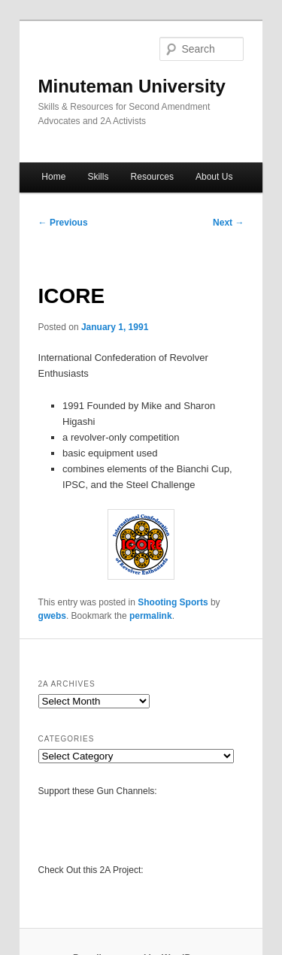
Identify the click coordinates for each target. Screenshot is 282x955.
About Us (214, 176)
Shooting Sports (173, 602)
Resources (152, 176)
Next (228, 222)
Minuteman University (132, 86)
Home (53, 176)
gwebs (52, 616)
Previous (63, 222)
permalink (150, 616)
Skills (97, 176)
